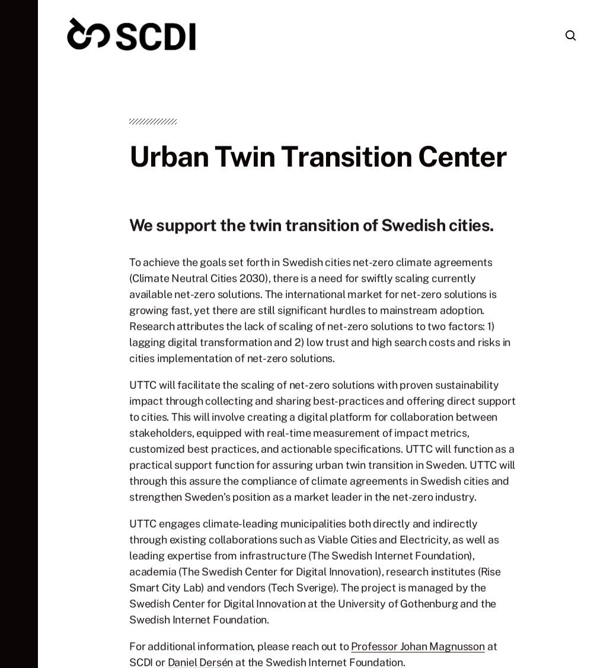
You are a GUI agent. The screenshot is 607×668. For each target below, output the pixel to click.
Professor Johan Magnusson (418, 649)
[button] (19, 334)
